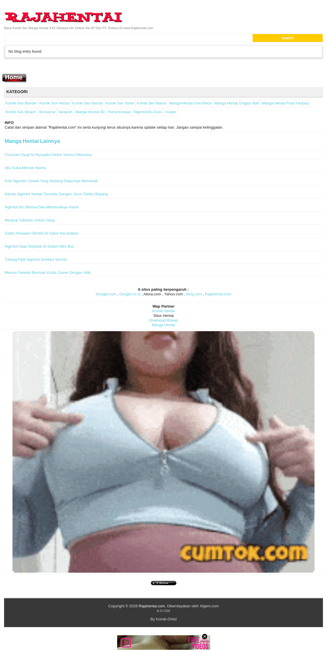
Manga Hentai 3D (90, 112)
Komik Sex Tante (120, 103)
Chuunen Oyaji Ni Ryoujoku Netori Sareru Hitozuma (48, 154)
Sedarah (65, 112)
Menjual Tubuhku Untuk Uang (29, 220)
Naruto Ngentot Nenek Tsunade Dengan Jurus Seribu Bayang (56, 194)
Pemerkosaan (119, 112)
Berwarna (47, 112)
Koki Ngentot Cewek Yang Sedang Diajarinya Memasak (51, 181)
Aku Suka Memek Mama (25, 168)
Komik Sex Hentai (54, 103)
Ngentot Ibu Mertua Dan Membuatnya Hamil (41, 207)
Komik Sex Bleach (21, 112)
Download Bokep (163, 320)
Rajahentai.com (218, 294)
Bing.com (194, 294)
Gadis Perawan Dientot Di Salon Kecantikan (41, 233)
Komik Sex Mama (152, 103)
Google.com (106, 294)
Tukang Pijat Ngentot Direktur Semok (36, 259)
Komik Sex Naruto (87, 103)
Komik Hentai (163, 311)
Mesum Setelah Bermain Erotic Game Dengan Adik (48, 272)
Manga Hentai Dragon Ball (237, 103)
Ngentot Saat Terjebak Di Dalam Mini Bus (39, 246)
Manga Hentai (163, 325)
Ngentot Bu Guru (148, 112)
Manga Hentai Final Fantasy (285, 103)
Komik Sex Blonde (21, 103)
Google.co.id (129, 294)
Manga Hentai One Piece (190, 103)
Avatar (170, 112)
